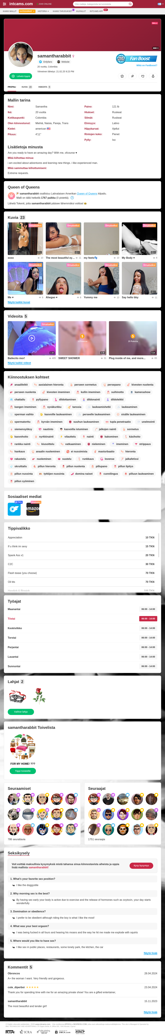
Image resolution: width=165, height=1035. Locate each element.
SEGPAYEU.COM (80, 1024)
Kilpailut (81, 11)
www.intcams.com (42, 1024)
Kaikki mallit (9, 11)
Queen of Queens (87, 193)
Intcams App (97, 11)
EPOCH (68, 1024)
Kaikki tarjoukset (63, 11)
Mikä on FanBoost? (146, 65)
